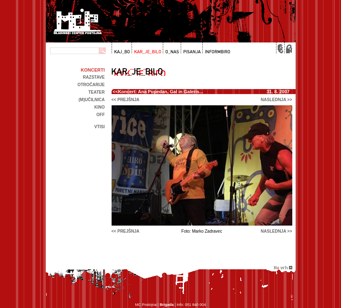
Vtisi (99, 126)
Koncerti (93, 69)
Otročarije (91, 84)
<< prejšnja (125, 99)
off (101, 114)
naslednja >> (276, 99)
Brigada (166, 305)
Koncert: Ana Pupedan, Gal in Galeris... (160, 91)
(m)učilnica (92, 99)
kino (100, 107)
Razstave (94, 77)
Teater (96, 92)
